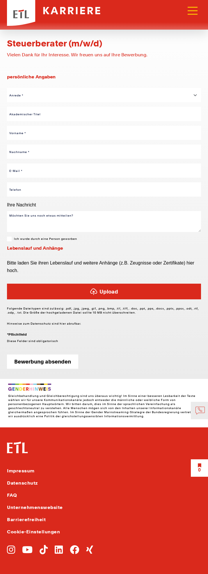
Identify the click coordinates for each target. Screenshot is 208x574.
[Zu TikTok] (44, 551)
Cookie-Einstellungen (33, 532)
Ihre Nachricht (21, 204)
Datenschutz (41, 323)
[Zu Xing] (89, 551)
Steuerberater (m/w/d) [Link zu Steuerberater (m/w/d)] (54, 43)
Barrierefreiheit (26, 519)
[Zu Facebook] (74, 551)
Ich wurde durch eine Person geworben (45, 238)
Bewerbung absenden (42, 362)
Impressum (21, 471)
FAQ (12, 495)
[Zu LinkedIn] (59, 551)
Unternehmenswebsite (35, 507)
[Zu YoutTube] (27, 551)
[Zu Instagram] (11, 551)
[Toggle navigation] (192, 10)
